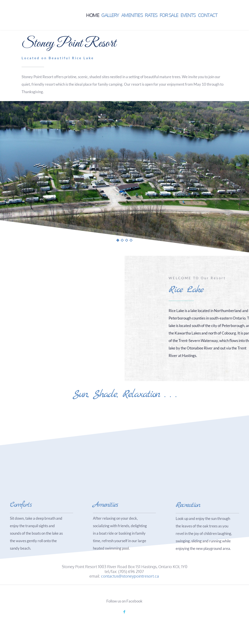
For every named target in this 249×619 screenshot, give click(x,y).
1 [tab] (117, 240)
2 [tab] (122, 240)
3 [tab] (126, 240)
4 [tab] (131, 240)
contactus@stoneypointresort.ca (130, 576)
